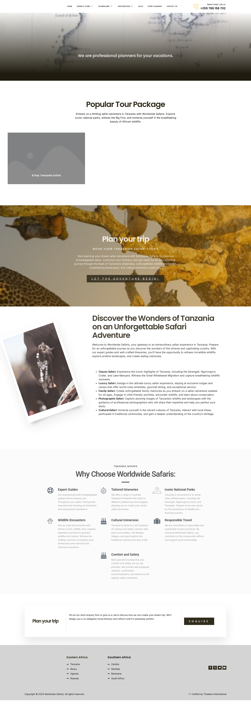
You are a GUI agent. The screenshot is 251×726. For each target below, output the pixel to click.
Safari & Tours (85, 6)
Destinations (125, 6)
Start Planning (155, 6)
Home (69, 6)
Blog (140, 6)
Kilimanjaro (105, 6)
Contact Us (172, 6)
